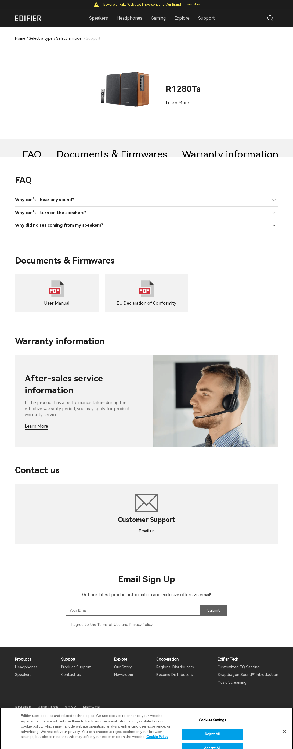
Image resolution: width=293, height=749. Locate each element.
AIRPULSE (48, 707)
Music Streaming (232, 682)
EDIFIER (23, 707)
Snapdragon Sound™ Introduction (248, 674)
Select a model (69, 38)
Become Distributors (174, 674)
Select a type (41, 38)
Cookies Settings (212, 732)
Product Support (76, 667)
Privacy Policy (141, 624)
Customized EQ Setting (239, 667)
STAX (70, 707)
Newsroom (123, 674)
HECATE (91, 707)
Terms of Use (109, 624)
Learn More (193, 4)
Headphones (26, 667)
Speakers (23, 674)
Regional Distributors (175, 667)
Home (20, 38)
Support (206, 18)
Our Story (123, 667)
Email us (147, 531)
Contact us (71, 674)
